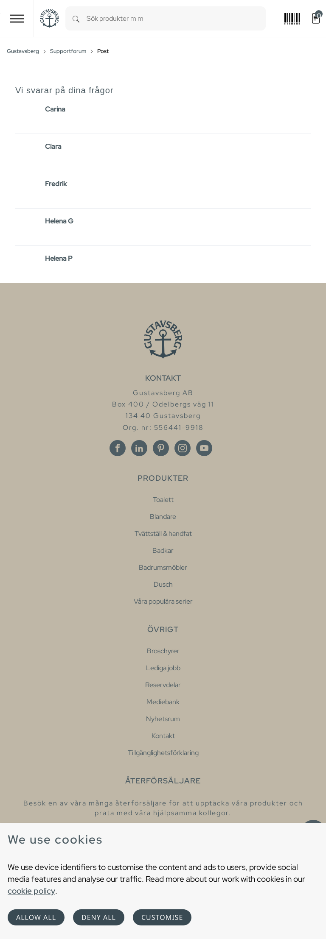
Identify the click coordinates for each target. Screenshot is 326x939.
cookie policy (31, 890)
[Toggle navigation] (17, 18)
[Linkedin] (139, 448)
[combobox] (176, 18)
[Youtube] (204, 448)
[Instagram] (182, 448)
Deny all (99, 917)
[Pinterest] (161, 448)
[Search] (76, 18)
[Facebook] (118, 448)
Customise (162, 917)
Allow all (36, 917)
